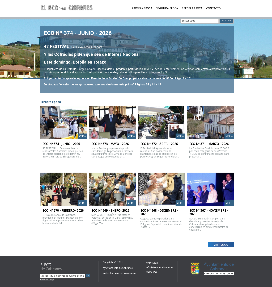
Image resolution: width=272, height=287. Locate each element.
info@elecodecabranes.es (159, 267)
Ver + (82, 136)
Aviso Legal (152, 262)
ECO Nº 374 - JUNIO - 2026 (78, 33)
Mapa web (151, 271)
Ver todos (221, 245)
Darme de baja (47, 279)
